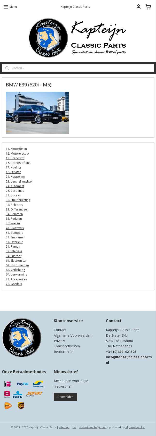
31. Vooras (13, 195)
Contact (60, 329)
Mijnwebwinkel (135, 427)
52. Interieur (14, 251)
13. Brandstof (15, 158)
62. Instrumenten (17, 265)
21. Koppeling (15, 177)
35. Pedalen (14, 219)
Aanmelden (65, 397)
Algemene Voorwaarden (73, 335)
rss (74, 427)
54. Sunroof (14, 256)
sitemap (64, 427)
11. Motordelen (16, 149)
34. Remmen (14, 214)
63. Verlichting (15, 270)
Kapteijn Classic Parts (21, 299)
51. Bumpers (14, 233)
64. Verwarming (16, 274)
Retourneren (63, 351)
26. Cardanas (15, 191)
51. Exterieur (14, 242)
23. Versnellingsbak (19, 181)
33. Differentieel (17, 209)
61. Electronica (16, 261)
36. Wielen (13, 223)
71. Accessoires (16, 279)
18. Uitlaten (13, 172)
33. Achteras (14, 205)
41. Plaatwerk (15, 228)
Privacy (59, 340)
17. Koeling (13, 167)
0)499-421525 (125, 351)
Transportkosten (67, 346)
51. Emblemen (15, 237)
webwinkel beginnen (93, 427)
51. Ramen (13, 246)
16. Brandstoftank (18, 163)
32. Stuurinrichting (18, 200)
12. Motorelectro (17, 153)
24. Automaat (15, 186)
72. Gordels (14, 284)
